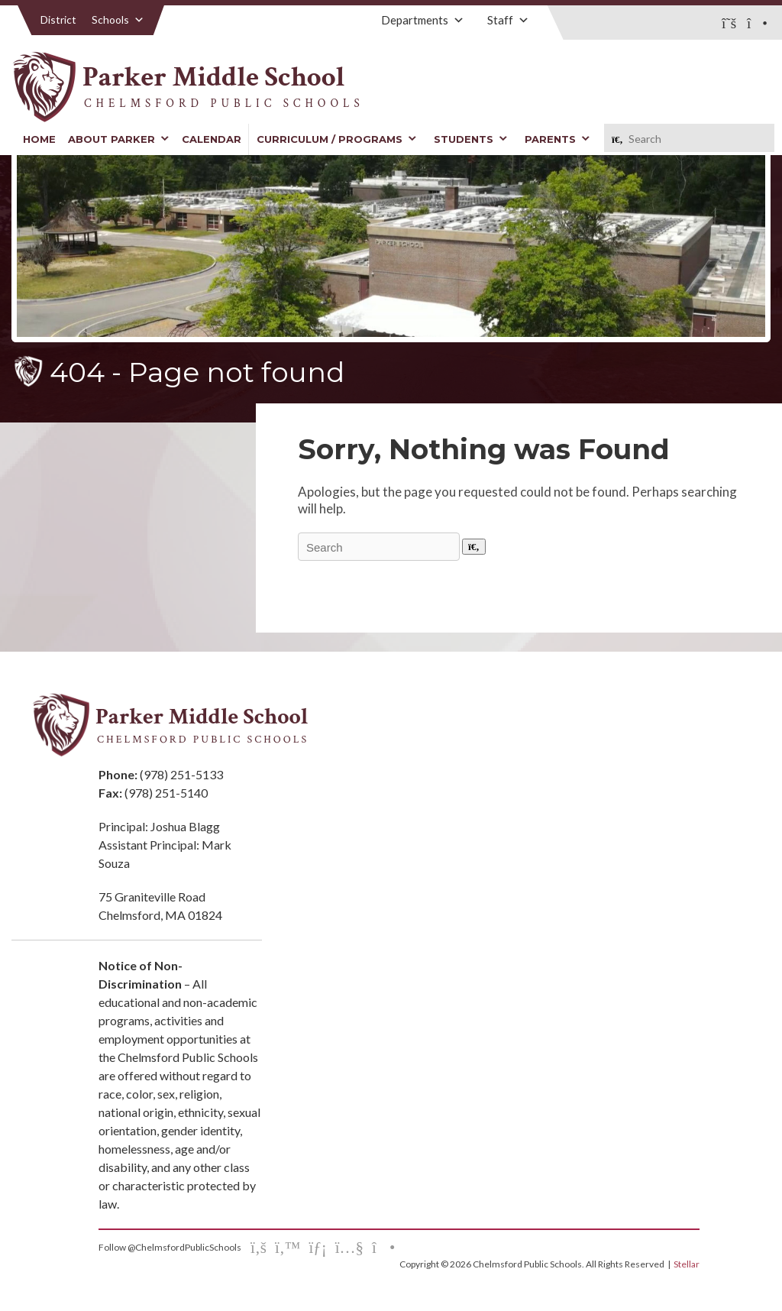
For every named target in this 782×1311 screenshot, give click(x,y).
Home (39, 139)
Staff (508, 20)
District (58, 19)
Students (471, 139)
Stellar (687, 1264)
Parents (557, 139)
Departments (422, 20)
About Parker (119, 139)
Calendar (211, 139)
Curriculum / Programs (337, 139)
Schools (118, 19)
